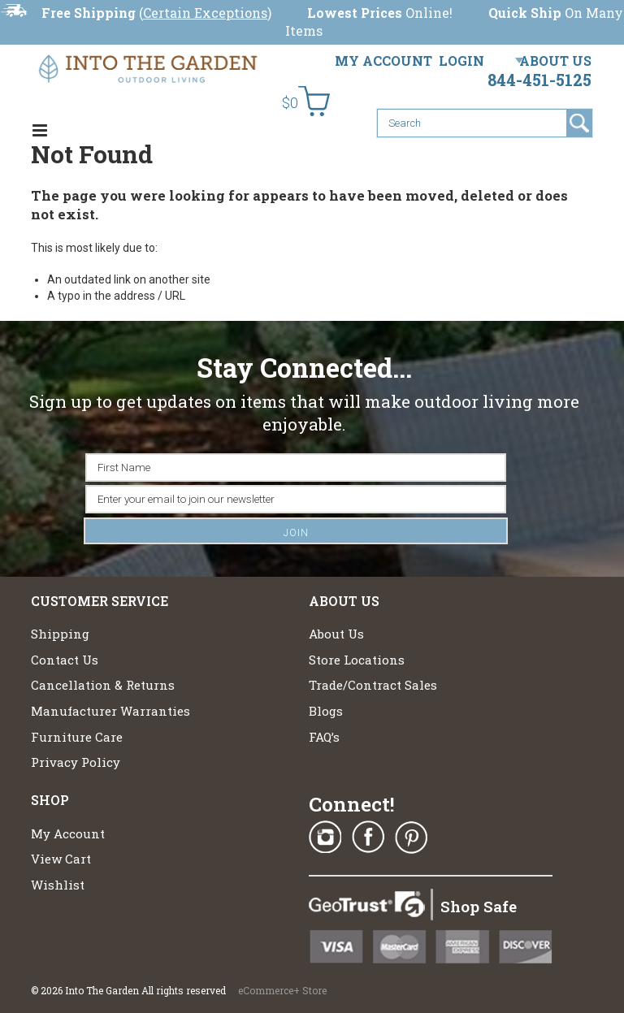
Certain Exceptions (205, 12)
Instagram (325, 837)
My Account (383, 60)
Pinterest (411, 837)
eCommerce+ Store (282, 990)
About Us (555, 60)
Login (461, 60)
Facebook (368, 837)
